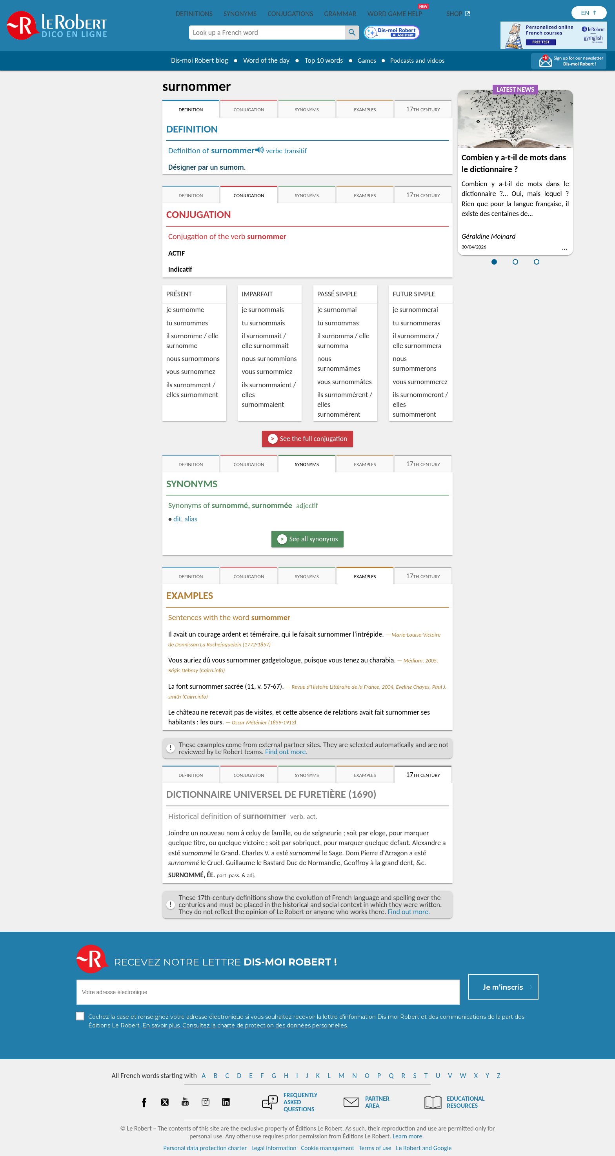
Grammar (340, 13)
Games (365, 60)
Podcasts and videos (419, 60)
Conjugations (290, 13)
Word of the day (263, 60)
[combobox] (267, 32)
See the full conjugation (314, 438)
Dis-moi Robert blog (195, 60)
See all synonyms (313, 539)
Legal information (274, 1148)
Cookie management (327, 1148)
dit (177, 519)
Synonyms (240, 13)
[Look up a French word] (352, 32)
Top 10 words (320, 60)
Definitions (194, 13)
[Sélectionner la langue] (589, 12)
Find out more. (286, 752)
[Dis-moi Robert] (392, 33)
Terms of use (375, 1148)
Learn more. (408, 1136)
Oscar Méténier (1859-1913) (264, 722)
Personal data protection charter (205, 1148)
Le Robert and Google (424, 1148)
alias (190, 519)
